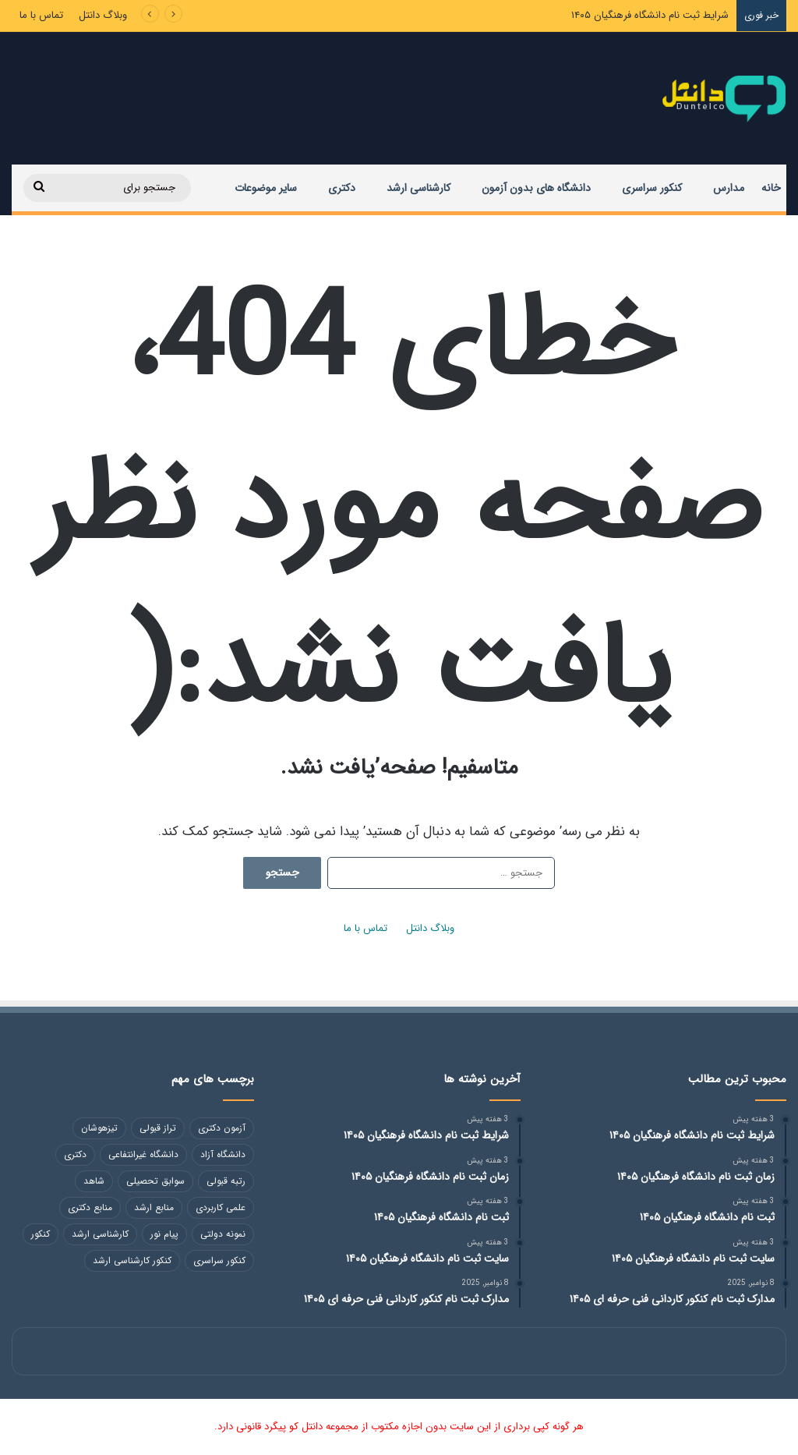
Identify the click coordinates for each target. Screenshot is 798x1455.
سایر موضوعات (266, 187)
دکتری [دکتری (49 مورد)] (75, 1154)
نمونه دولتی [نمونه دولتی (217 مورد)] (222, 1234)
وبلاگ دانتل (103, 15)
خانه (771, 187)
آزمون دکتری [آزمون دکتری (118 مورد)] (221, 1127)
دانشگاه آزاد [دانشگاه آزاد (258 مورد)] (222, 1154)
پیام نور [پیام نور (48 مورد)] (164, 1234)
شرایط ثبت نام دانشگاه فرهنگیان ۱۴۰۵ (650, 15)
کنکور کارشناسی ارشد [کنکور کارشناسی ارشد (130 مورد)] (132, 1260)
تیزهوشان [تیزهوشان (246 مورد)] (99, 1127)
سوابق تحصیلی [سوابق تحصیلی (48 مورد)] (155, 1181)
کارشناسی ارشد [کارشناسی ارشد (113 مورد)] (100, 1234)
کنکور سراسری (652, 187)
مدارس (728, 187)
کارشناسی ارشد (418, 187)
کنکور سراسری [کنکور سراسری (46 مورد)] (219, 1260)
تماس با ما (41, 15)
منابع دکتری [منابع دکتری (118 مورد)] (90, 1207)
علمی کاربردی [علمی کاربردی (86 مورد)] (220, 1207)
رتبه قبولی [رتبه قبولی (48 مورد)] (226, 1181)
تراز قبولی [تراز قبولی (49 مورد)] (157, 1127)
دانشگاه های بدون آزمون (536, 187)
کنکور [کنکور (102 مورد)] (40, 1234)
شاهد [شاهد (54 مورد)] (93, 1181)
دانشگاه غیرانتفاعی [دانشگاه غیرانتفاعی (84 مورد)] (143, 1154)
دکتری (341, 187)
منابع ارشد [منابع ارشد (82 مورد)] (154, 1207)
